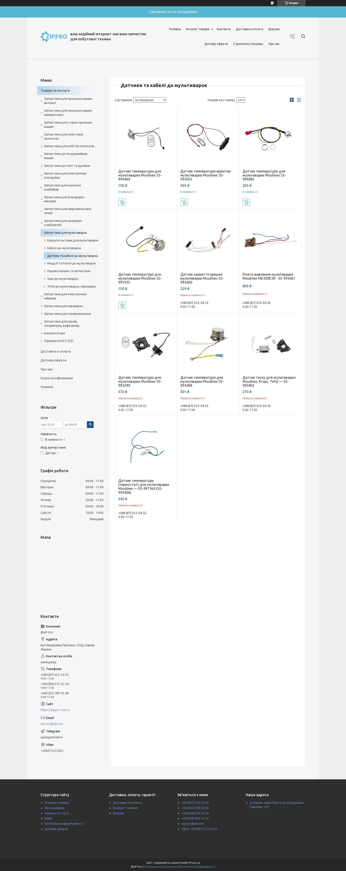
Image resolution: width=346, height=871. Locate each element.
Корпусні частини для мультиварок (72, 240)
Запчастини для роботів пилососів (69, 146)
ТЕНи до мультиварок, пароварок (71, 286)
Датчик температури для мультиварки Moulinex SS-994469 (140, 175)
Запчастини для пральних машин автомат (68, 101)
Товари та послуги (55, 90)
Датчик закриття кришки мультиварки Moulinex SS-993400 (202, 278)
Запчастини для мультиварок (65, 232)
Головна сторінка (57, 802)
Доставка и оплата (249, 29)
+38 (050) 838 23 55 (195, 818)
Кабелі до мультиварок (64, 248)
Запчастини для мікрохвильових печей (67, 211)
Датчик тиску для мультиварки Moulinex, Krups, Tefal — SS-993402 (269, 381)
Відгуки (274, 29)
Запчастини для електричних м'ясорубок (65, 175)
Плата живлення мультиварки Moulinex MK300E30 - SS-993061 (269, 276)
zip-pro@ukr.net (52, 724)
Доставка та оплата (127, 802)
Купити (122, 202)
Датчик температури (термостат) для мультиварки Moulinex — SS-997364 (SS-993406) (143, 486)
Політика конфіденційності (64, 823)
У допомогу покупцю (248, 44)
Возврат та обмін (125, 808)
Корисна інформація (57, 378)
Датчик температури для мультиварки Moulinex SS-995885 (264, 175)
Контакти (224, 29)
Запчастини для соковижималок (67, 314)
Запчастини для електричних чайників (65, 296)
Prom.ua (194, 862)
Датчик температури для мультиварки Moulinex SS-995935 (140, 278)
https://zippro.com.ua (55, 710)
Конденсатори (54, 333)
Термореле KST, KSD (58, 341)
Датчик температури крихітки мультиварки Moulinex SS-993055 (205, 175)
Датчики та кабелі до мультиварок (72, 256)
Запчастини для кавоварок (63, 306)
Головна (175, 29)
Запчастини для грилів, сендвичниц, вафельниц (61, 323)
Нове (48, 818)
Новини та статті (57, 813)
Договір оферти (216, 44)
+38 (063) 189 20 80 (195, 808)
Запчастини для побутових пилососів (63, 136)
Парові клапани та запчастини (68, 271)
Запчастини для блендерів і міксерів (64, 199)
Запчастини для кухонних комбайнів (62, 187)
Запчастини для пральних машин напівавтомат (68, 113)
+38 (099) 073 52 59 (195, 813)
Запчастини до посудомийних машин (65, 156)
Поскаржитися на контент (161, 866)
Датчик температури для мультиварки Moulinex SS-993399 (140, 381)
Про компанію (54, 808)
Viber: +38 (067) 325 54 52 (199, 829)
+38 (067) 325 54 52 (195, 802)
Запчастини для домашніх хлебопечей (63, 223)
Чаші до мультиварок (62, 278)
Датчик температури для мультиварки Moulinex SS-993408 (202, 381)
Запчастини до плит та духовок (67, 165)
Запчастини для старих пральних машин (68, 124)
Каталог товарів (197, 29)
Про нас (274, 44)
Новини (47, 387)
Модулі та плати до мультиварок (71, 263)
